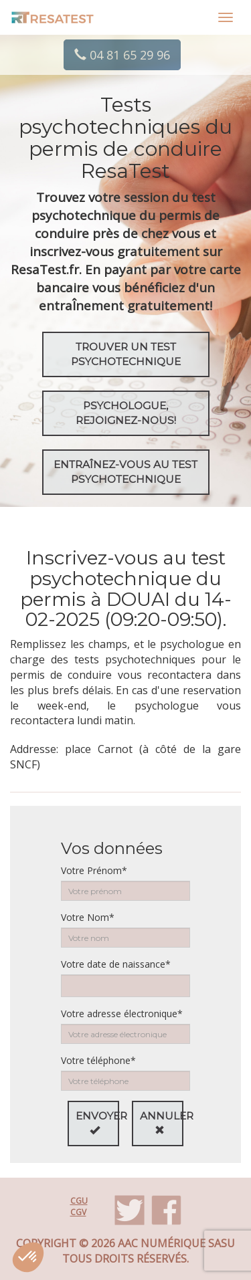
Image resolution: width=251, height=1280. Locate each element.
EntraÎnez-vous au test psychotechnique (125, 472)
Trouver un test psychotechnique (126, 354)
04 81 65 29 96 (122, 55)
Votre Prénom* (94, 870)
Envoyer (97, 1122)
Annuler (161, 1122)
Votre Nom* (87, 917)
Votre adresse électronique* (122, 1013)
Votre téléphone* (98, 1060)
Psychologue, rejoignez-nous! (126, 413)
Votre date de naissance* (116, 964)
